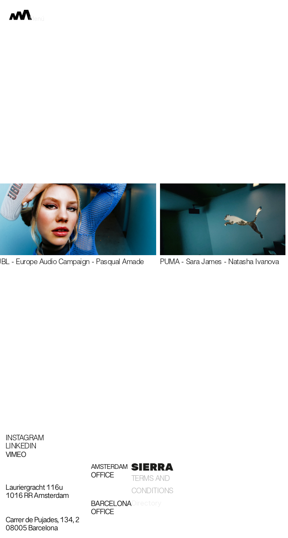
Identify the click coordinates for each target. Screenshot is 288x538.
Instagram (25, 439)
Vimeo (16, 455)
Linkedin (21, 447)
